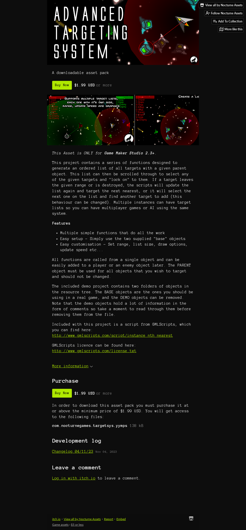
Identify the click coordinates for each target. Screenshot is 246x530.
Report (108, 519)
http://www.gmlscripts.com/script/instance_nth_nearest (112, 335)
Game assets (60, 524)
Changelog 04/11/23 (72, 451)
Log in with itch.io (73, 478)
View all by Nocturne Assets (82, 519)
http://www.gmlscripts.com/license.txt (94, 351)
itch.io (56, 519)
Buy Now (62, 85)
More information (72, 366)
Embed (121, 519)
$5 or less (77, 524)
